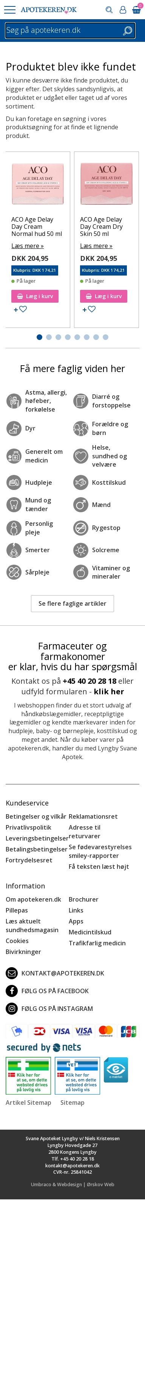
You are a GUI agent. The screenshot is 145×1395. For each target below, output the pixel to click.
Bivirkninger (23, 952)
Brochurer (84, 899)
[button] (9, 9)
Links (76, 910)
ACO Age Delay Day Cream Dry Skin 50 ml (101, 226)
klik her (109, 691)
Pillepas (17, 910)
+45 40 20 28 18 (89, 681)
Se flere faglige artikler (72, 603)
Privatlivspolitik (28, 827)
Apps (76, 921)
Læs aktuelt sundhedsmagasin (32, 925)
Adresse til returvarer (84, 831)
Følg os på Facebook (47, 991)
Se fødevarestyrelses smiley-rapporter (100, 851)
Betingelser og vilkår (36, 816)
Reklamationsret (93, 816)
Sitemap (72, 1102)
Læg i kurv (35, 296)
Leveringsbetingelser (37, 838)
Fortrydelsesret (29, 860)
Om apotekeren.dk (33, 899)
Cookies (17, 941)
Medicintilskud (90, 932)
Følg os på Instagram (49, 1009)
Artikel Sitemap (28, 1102)
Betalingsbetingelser (37, 849)
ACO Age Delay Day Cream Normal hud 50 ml (36, 226)
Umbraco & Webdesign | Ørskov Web (72, 1184)
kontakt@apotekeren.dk (55, 973)
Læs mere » (27, 246)
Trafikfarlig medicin (97, 943)
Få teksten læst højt (99, 866)
